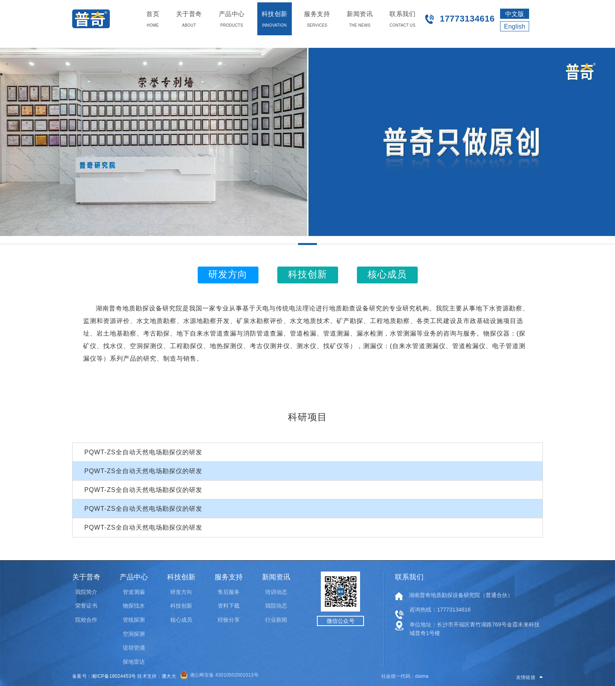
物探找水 (134, 606)
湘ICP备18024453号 (113, 676)
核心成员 (181, 620)
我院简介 (86, 592)
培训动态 (276, 592)
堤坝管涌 (134, 647)
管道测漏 (134, 592)
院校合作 (86, 620)
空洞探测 (134, 634)
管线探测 (134, 620)
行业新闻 (276, 620)
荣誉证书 (86, 606)
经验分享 (229, 620)
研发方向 (181, 592)
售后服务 (229, 592)
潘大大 (169, 676)
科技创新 (181, 606)
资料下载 (229, 606)
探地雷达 (134, 662)
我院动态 (276, 606)
